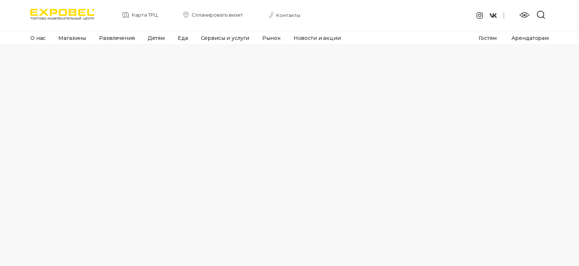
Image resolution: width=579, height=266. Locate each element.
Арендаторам (530, 38)
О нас (37, 38)
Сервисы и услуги (225, 38)
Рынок (271, 38)
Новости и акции (317, 38)
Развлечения (116, 38)
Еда (183, 38)
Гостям (487, 38)
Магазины (72, 38)
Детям (156, 38)
